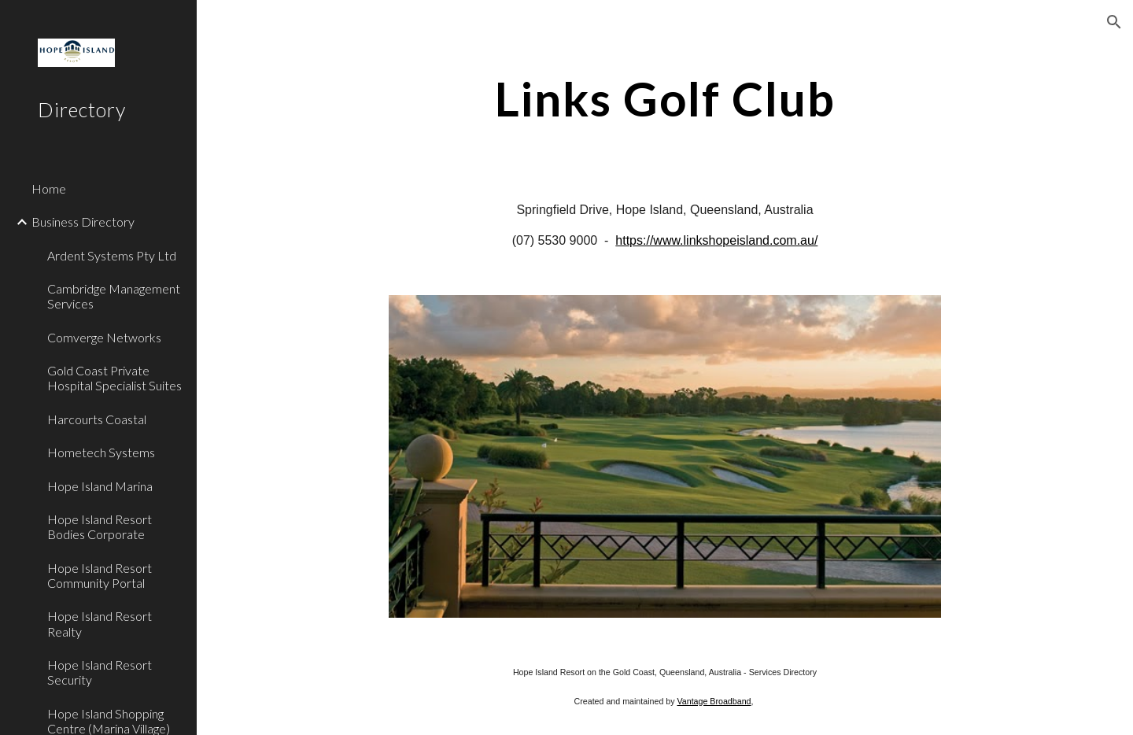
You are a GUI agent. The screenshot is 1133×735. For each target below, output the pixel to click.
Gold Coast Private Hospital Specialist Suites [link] (114, 378)
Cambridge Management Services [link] (113, 296)
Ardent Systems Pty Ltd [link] (111, 255)
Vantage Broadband (714, 701)
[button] (1114, 22)
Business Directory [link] (83, 221)
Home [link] (48, 188)
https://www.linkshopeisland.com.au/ (716, 240)
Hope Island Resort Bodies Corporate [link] (99, 526)
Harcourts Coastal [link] (96, 419)
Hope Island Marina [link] (100, 485)
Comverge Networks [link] (104, 337)
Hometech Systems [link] (101, 452)
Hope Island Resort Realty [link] (99, 623)
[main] (665, 98)
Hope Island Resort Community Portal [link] (99, 575)
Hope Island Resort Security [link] (99, 672)
